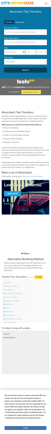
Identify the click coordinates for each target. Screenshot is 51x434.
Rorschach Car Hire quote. (32, 176)
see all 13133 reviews (31, 92)
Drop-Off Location (11, 38)
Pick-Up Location (11, 28)
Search (25, 70)
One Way (9, 22)
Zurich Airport (9, 337)
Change (39, 277)
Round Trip (20, 22)
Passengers (8, 57)
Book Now (12, 194)
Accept (25, 428)
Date (6, 48)
